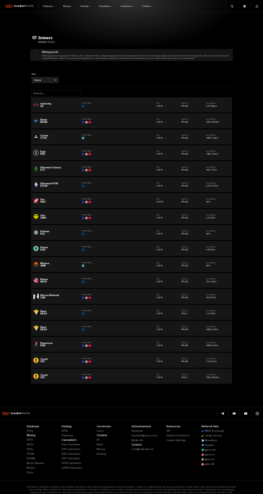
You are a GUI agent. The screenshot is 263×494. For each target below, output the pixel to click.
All (98, 439)
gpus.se (208, 459)
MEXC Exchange (212, 430)
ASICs (30, 444)
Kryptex (207, 445)
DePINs (31, 458)
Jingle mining (211, 435)
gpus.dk (208, 464)
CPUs (30, 449)
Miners (31, 467)
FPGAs (30, 453)
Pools (30, 472)
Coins (100, 430)
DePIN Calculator (72, 467)
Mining (101, 449)
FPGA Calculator (71, 463)
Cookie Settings (176, 440)
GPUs (30, 430)
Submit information (178, 435)
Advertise (137, 430)
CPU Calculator (71, 458)
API (168, 430)
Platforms (67, 435)
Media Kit (137, 440)
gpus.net (208, 449)
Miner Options (35, 463)
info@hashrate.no (142, 449)
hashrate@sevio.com (144, 435)
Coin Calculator (71, 444)
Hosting (101, 453)
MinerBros (209, 440)
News (100, 444)
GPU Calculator (71, 449)
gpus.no (208, 454)
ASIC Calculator (71, 453)
